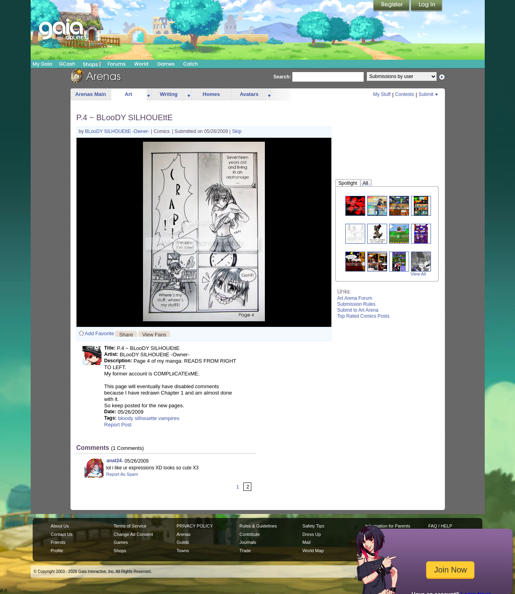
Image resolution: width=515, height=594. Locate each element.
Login (427, 6)
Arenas (183, 534)
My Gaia (42, 64)
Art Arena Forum (354, 298)
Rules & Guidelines (258, 526)
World (141, 64)
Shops (92, 64)
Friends (58, 542)
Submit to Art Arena (357, 310)
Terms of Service (130, 526)
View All (418, 274)
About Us (60, 526)
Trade (245, 550)
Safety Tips (313, 526)
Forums (116, 64)
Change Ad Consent (133, 534)
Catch (190, 64)
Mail (306, 542)
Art (128, 94)
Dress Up (311, 534)
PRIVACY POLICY (194, 526)
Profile (57, 550)
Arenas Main (90, 94)
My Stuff (382, 94)
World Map (312, 550)
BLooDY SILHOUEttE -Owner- (118, 131)
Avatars (249, 94)
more (148, 94)
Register (392, 6)
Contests (404, 94)
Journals (247, 542)
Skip (236, 131)
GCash (67, 64)
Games (166, 64)
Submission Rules (356, 304)
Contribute (249, 534)
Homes (211, 94)
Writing (169, 94)
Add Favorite (99, 333)
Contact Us (61, 534)
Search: (282, 77)
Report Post (118, 425)
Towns (182, 550)
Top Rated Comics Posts (363, 316)
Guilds (182, 542)
